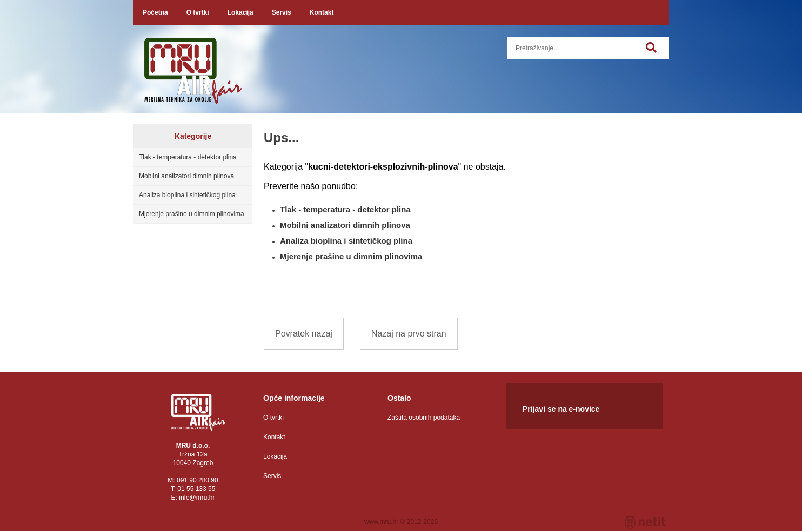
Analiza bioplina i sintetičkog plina (187, 195)
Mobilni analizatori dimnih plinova (186, 176)
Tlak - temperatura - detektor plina (188, 157)
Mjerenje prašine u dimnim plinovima (191, 214)
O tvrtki (197, 12)
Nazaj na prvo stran (408, 333)
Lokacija (240, 12)
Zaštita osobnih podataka (423, 417)
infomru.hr (197, 497)
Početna (155, 12)
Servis (281, 12)
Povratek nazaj (303, 333)
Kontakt (322, 12)
